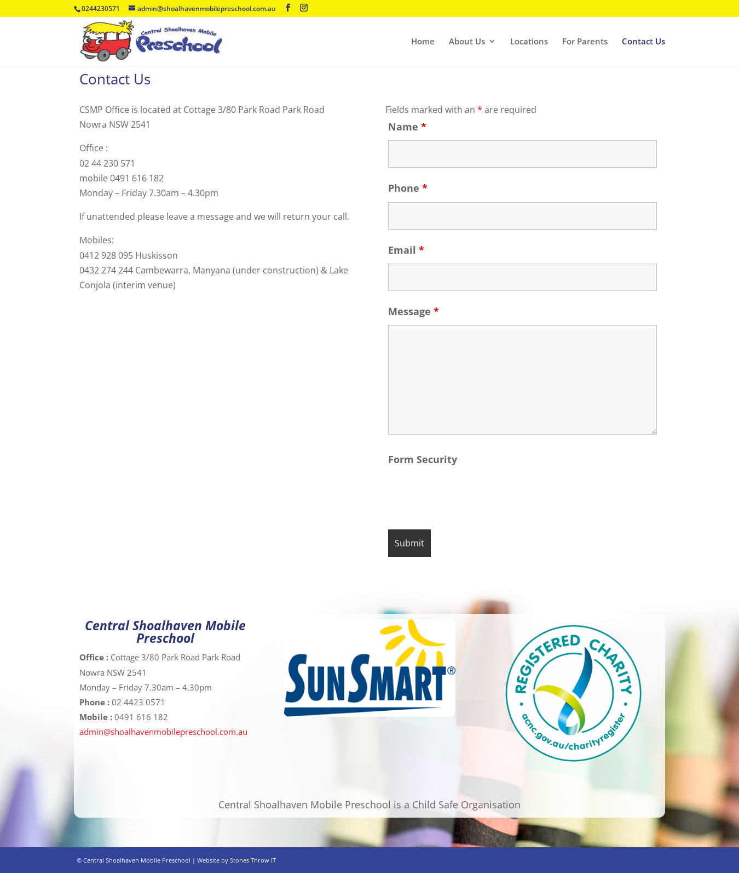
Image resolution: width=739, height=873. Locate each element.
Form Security (422, 459)
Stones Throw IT (253, 860)
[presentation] (471, 494)
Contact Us (643, 42)
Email (406, 249)
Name (407, 126)
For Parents (585, 42)
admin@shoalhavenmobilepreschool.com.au (163, 731)
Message (413, 311)
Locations (529, 42)
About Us (467, 42)
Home (423, 42)
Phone (408, 188)
